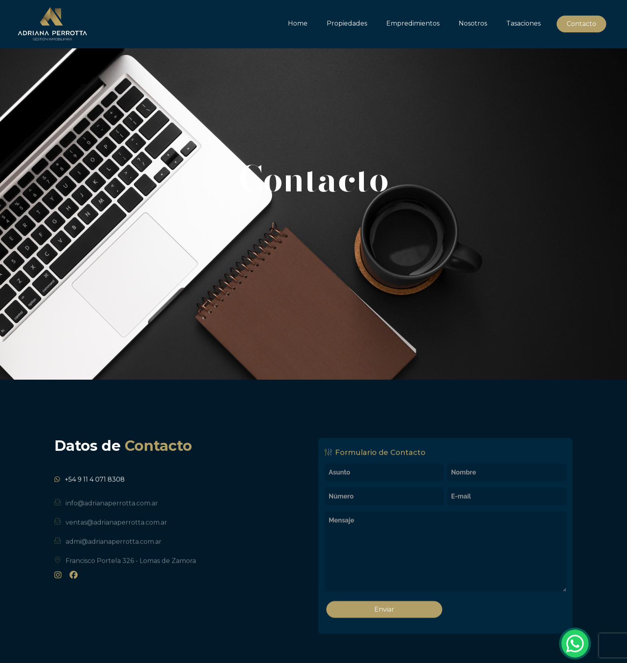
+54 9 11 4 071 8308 (95, 484)
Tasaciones (523, 23)
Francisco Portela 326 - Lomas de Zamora (131, 568)
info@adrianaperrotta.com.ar (112, 510)
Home (298, 23)
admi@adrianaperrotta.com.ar (114, 549)
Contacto (581, 24)
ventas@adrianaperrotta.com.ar (116, 530)
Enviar (384, 614)
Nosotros (473, 23)
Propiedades (347, 23)
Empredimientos (412, 23)
